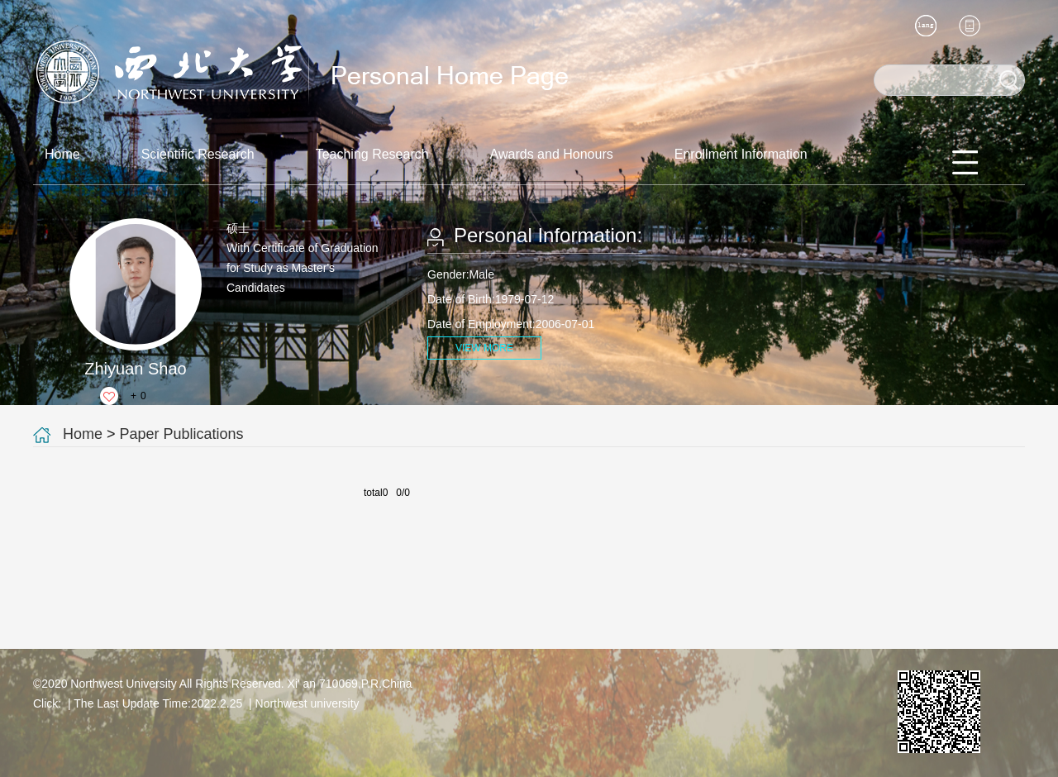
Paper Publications (182, 434)
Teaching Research (372, 154)
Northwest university (307, 703)
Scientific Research (198, 154)
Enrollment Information (741, 154)
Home (62, 154)
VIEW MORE (484, 348)
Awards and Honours (551, 154)
